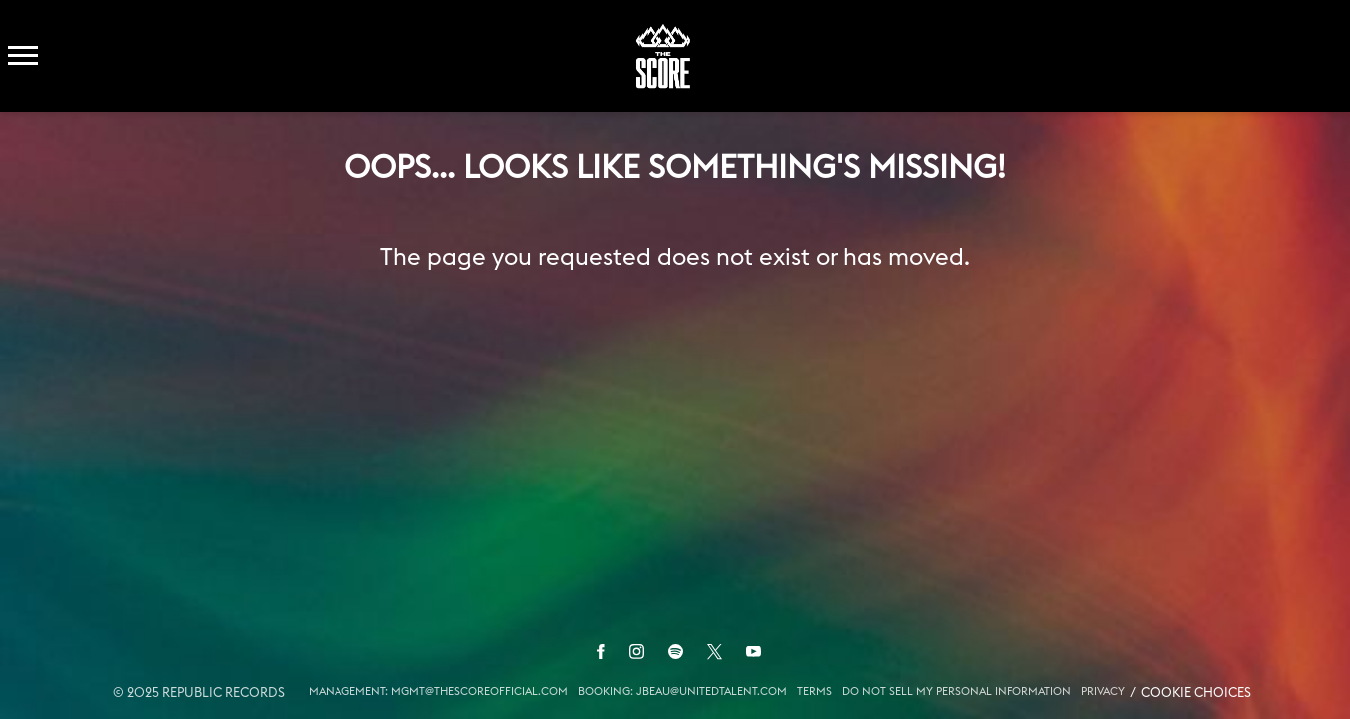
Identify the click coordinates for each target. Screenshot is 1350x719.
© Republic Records (199, 693)
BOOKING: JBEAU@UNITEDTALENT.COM (682, 691)
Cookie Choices (1196, 693)
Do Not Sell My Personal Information (956, 691)
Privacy (1103, 691)
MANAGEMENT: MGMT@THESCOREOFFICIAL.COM (438, 691)
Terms (814, 691)
